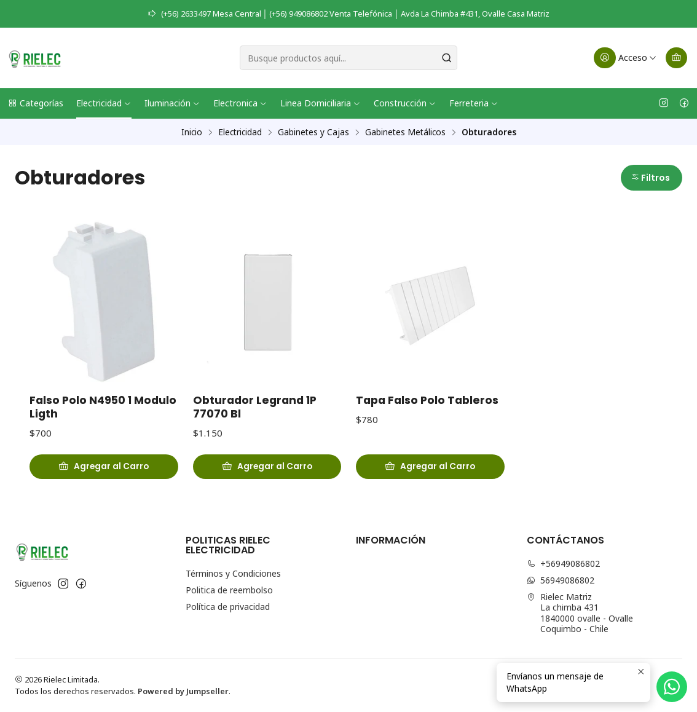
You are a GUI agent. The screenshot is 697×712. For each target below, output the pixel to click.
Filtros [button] (650, 178)
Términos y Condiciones (233, 573)
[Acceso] (625, 58)
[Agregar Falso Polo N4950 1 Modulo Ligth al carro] (104, 466)
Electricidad (104, 103)
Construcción (405, 103)
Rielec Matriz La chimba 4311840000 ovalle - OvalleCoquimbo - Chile (580, 613)
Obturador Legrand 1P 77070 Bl (255, 407)
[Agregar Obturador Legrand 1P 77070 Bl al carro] (267, 466)
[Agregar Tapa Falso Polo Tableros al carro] (430, 466)
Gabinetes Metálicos (405, 132)
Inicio (191, 132)
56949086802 (560, 580)
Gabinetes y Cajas (313, 132)
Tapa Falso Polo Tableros (427, 400)
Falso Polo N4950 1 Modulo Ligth (103, 407)
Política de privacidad (228, 606)
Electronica (240, 103)
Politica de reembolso (229, 590)
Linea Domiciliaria (320, 103)
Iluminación (172, 103)
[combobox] (348, 57)
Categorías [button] (35, 103)
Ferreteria (473, 103)
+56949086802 (563, 563)
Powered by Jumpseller (183, 691)
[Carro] (676, 58)
